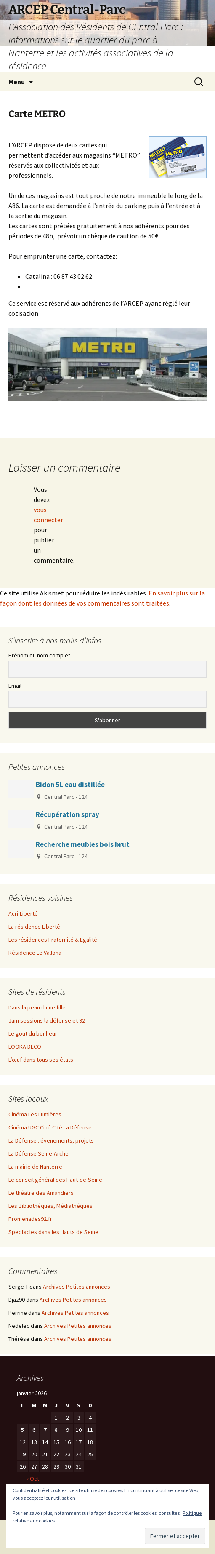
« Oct (32, 1478)
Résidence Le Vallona (34, 952)
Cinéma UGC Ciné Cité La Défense (50, 1127)
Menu (16, 81)
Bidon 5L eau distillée (70, 784)
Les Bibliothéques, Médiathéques (50, 1206)
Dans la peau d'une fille (37, 1007)
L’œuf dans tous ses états (40, 1059)
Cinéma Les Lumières (34, 1114)
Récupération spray (67, 814)
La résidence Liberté (34, 926)
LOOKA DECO (24, 1046)
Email (14, 685)
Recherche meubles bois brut (83, 844)
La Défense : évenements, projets (51, 1140)
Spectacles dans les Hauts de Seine (53, 1232)
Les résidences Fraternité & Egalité (52, 939)
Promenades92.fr (30, 1219)
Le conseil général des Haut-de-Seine (55, 1179)
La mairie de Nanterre (35, 1166)
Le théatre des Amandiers (41, 1192)
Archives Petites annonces (76, 1286)
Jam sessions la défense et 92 (46, 1020)
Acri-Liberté (23, 913)
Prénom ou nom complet (39, 655)
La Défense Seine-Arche (38, 1153)
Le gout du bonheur (32, 1033)
